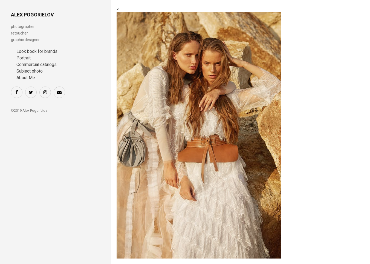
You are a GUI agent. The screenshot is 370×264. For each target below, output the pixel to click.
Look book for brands (36, 51)
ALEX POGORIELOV (32, 15)
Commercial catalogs (36, 64)
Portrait (23, 58)
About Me (25, 77)
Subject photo (29, 71)
